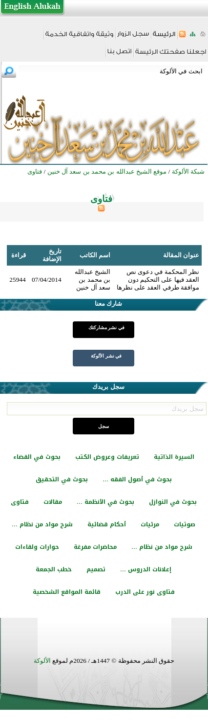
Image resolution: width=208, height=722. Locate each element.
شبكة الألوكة (188, 171)
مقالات (52, 501)
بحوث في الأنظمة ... (105, 501)
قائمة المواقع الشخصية (67, 592)
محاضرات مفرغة (95, 547)
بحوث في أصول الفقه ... (137, 479)
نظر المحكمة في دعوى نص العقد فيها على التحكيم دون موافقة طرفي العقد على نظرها (158, 279)
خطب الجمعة (54, 569)
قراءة (18, 255)
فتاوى (20, 501)
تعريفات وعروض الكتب (107, 456)
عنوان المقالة (181, 255)
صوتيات (184, 524)
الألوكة (42, 660)
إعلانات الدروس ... (145, 569)
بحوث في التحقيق (62, 479)
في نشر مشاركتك (106, 327)
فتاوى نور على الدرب (145, 592)
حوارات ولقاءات (37, 547)
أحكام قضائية (106, 524)
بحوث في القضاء (37, 456)
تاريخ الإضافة (52, 255)
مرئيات (150, 524)
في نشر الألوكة (106, 356)
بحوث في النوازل (173, 501)
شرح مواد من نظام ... (42, 524)
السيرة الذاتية (174, 456)
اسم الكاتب (95, 255)
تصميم (95, 569)
